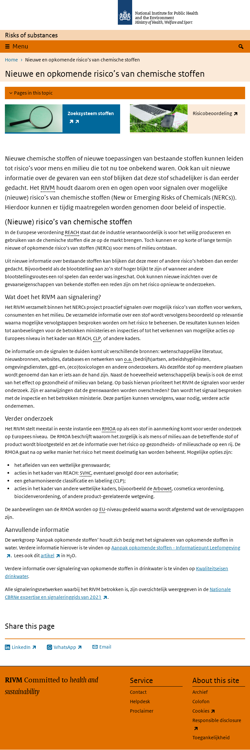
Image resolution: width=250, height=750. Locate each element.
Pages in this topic (33, 93)
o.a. (128, 359)
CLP (97, 338)
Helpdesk (140, 701)
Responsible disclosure (216, 724)
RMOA (109, 429)
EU (102, 509)
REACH (72, 232)
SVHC (85, 473)
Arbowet (162, 488)
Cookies (218, 711)
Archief (200, 692)
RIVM (48, 187)
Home (11, 60)
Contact (138, 692)
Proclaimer (141, 711)
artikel (50, 555)
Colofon (201, 701)
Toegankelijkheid (211, 737)
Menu (20, 46)
